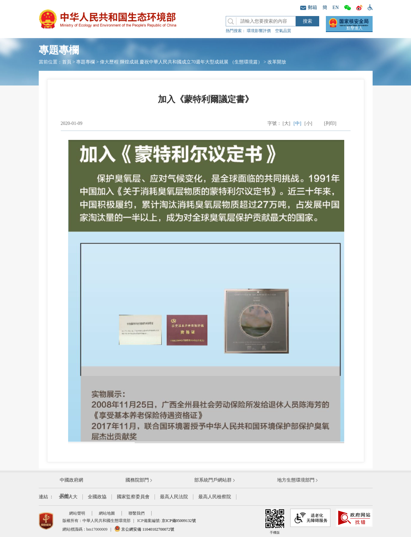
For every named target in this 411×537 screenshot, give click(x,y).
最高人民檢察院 (214, 496)
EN (336, 7)
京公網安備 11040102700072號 (144, 529)
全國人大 (68, 496)
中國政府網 (71, 480)
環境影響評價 (259, 30)
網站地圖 (107, 513)
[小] (308, 123)
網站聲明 (77, 513)
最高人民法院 (174, 496)
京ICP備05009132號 (179, 520)
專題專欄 (85, 61)
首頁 (66, 61)
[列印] (330, 123)
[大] (286, 123)
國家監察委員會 (133, 496)
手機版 (275, 521)
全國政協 (97, 496)
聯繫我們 (137, 513)
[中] (297, 123)
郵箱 (308, 7)
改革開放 (276, 61)
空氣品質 (283, 30)
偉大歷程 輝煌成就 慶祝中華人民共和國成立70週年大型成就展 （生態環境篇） (181, 61)
